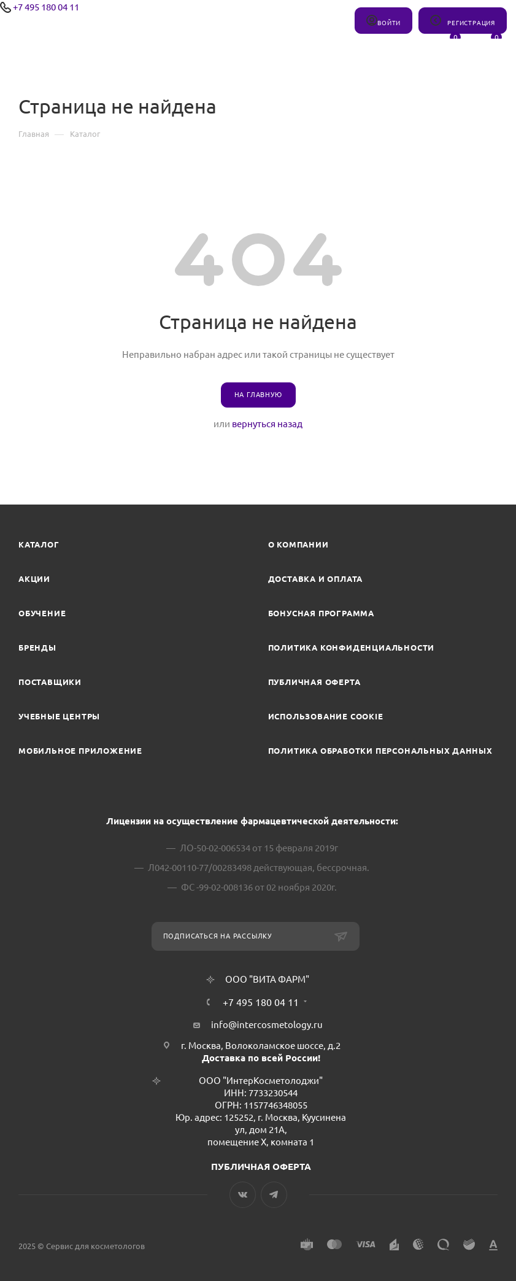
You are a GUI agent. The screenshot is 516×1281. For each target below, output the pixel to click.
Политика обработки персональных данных (380, 750)
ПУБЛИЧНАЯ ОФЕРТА (261, 1166)
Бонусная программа (321, 613)
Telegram (274, 1195)
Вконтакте (242, 1195)
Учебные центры (59, 716)
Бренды (37, 647)
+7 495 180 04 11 (46, 7)
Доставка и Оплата (315, 579)
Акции (34, 579)
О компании (298, 544)
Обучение (42, 613)
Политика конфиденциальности (351, 647)
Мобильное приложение (80, 750)
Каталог (39, 544)
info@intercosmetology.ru (267, 1025)
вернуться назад (267, 424)
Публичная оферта (314, 682)
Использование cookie (325, 716)
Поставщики (50, 682)
